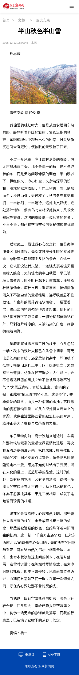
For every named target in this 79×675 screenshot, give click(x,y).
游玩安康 (43, 20)
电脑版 (30, 654)
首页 (6, 20)
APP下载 (54, 654)
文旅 (21, 20)
